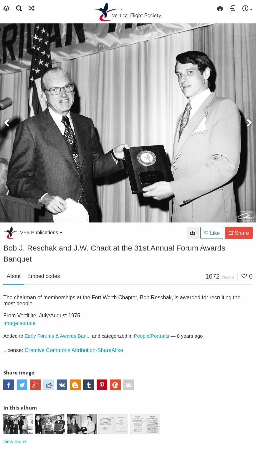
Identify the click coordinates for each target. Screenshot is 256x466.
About (14, 276)
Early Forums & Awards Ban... (58, 336)
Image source (19, 323)
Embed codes (43, 276)
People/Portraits (151, 336)
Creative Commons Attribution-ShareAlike (74, 350)
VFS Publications (41, 232)
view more (14, 441)
